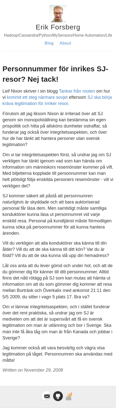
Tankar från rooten (77, 91)
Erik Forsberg (58, 27)
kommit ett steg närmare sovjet (37, 97)
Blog (49, 43)
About (65, 43)
